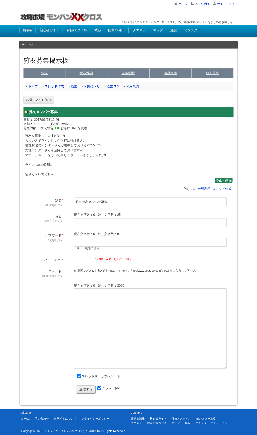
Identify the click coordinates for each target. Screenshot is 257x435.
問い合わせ (42, 418)
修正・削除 (224, 180)
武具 (86, 73)
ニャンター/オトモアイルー (213, 423)
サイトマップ (225, 3)
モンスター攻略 (206, 418)
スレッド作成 (54, 86)
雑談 (44, 73)
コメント (55, 271)
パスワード (53, 235)
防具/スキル (116, 30)
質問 (128, 73)
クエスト (139, 30)
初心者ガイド (49, 30)
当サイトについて (65, 418)
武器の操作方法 (157, 423)
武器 (97, 30)
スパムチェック (52, 260)
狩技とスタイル (181, 418)
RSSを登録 (202, 3)
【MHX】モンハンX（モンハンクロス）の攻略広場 (67, 431)
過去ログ (113, 86)
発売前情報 (138, 418)
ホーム (182, 3)
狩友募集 (212, 73)
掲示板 (27, 30)
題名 (58, 200)
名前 (58, 216)
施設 (173, 30)
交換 (170, 73)
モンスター (192, 30)
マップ (158, 30)
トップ (33, 86)
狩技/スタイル (77, 30)
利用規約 (132, 86)
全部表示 (204, 188)
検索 (74, 86)
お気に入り (92, 86)
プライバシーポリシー (95, 418)
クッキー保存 (111, 388)
